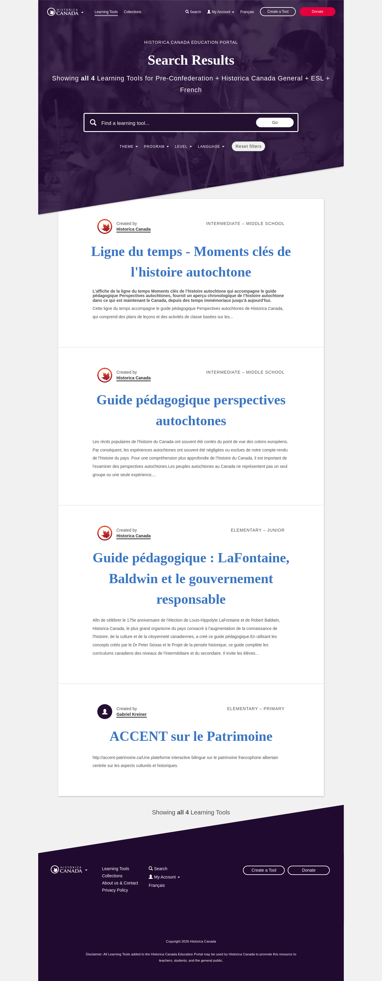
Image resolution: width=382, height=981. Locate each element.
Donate (318, 12)
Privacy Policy (115, 890)
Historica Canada (133, 229)
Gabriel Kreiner (131, 714)
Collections (132, 12)
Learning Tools (106, 12)
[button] (65, 10)
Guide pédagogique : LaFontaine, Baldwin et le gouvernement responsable (191, 578)
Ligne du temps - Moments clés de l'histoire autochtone (191, 262)
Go (275, 122)
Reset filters (248, 146)
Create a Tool (277, 12)
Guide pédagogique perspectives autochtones (191, 410)
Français (247, 12)
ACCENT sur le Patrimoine (191, 736)
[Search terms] (151, 123)
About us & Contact (120, 883)
